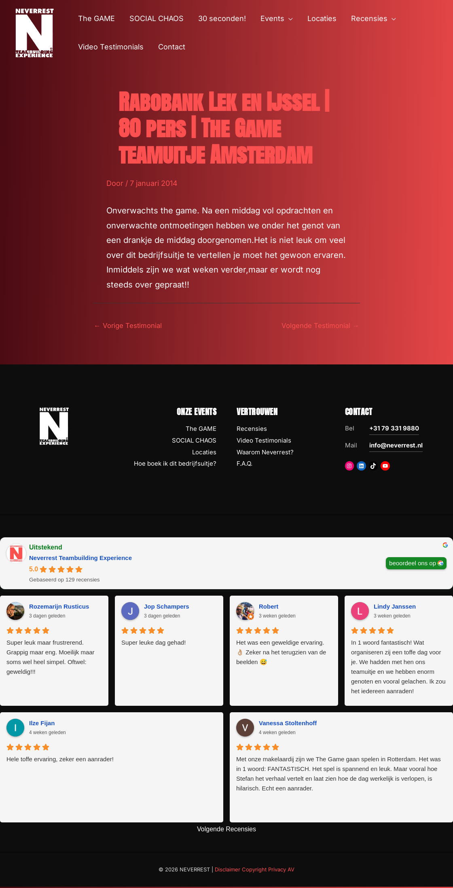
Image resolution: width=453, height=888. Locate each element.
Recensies (252, 430)
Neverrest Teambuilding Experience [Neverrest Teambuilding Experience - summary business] (80, 559)
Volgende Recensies (226, 830)
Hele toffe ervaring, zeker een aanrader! (60, 760)
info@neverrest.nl (396, 446)
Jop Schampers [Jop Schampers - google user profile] (166, 607)
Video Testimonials (264, 441)
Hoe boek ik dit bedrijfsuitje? (175, 464)
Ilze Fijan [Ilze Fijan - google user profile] (42, 724)
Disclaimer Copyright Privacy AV (254, 870)
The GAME (201, 430)
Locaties (204, 453)
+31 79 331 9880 (394, 429)
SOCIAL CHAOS (194, 441)
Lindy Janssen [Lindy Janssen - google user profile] (395, 607)
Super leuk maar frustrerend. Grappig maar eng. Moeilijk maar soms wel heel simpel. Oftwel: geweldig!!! (50, 658)
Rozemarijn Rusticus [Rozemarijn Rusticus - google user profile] (59, 607)
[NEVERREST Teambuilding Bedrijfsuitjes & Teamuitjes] (34, 32)
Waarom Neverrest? (265, 453)
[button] (288, 18)
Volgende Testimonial (317, 326)
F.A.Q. (244, 464)
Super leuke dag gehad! (153, 643)
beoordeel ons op (412, 564)
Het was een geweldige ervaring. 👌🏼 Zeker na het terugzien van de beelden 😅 (281, 653)
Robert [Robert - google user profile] (268, 607)
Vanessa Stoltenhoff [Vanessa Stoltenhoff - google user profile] (288, 724)
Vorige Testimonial (130, 326)
